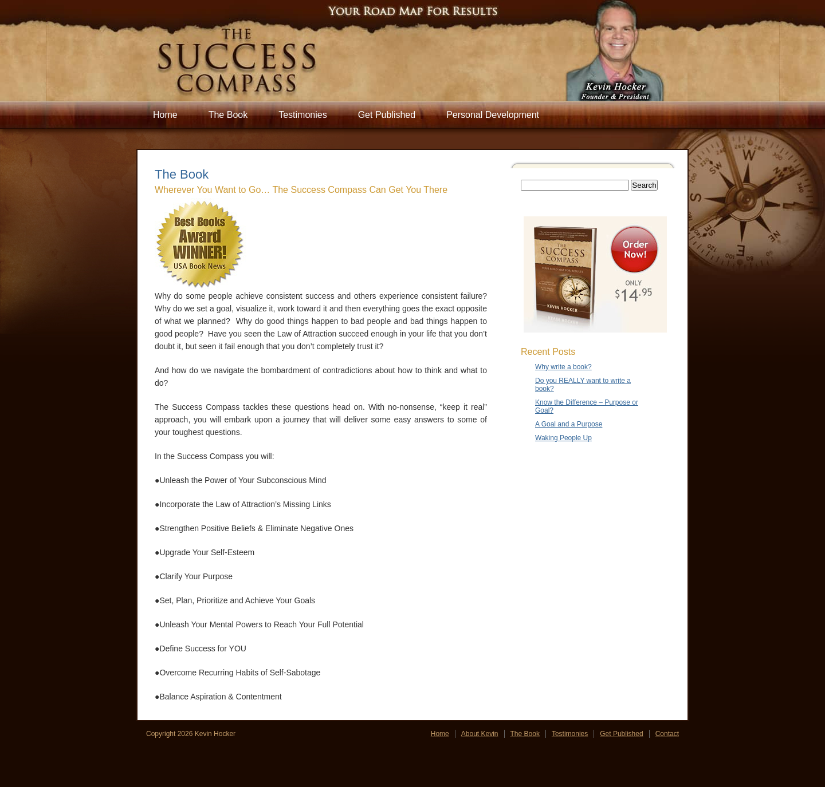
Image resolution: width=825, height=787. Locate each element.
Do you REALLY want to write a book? (583, 385)
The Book (228, 115)
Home (165, 115)
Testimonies (302, 115)
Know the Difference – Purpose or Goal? (586, 406)
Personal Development (492, 115)
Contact (667, 734)
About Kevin (479, 734)
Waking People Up (563, 438)
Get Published (387, 115)
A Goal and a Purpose (568, 424)
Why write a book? (563, 367)
